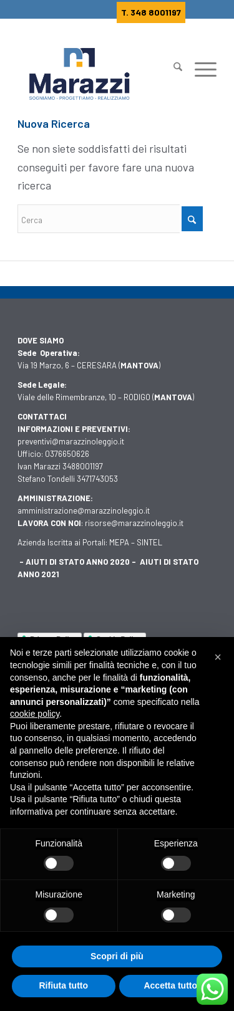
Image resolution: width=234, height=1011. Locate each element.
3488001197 (82, 466)
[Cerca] (171, 72)
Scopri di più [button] (117, 956)
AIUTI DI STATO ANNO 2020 (78, 562)
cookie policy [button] (34, 714)
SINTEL (149, 542)
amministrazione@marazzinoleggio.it (83, 510)
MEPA (119, 542)
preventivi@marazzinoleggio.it (70, 441)
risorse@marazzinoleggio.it (134, 523)
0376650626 (67, 454)
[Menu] (199, 72)
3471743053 (97, 479)
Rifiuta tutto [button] (63, 985)
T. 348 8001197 (151, 12)
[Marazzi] (97, 74)
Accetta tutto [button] (170, 985)
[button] (218, 657)
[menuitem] (171, 63)
